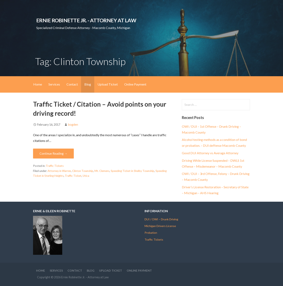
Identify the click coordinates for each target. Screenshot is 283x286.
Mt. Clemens (101, 170)
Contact (72, 84)
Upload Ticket (108, 84)
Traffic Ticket (73, 175)
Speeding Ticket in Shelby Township (132, 170)
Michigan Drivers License (160, 226)
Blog (87, 84)
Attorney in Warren (59, 170)
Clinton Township (82, 170)
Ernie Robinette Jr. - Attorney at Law (86, 20)
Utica (86, 175)
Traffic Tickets (55, 165)
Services (54, 84)
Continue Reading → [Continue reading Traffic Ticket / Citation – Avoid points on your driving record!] (53, 153)
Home (37, 84)
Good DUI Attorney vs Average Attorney (210, 153)
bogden (73, 124)
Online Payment (135, 84)
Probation (151, 232)
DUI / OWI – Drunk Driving (161, 219)
